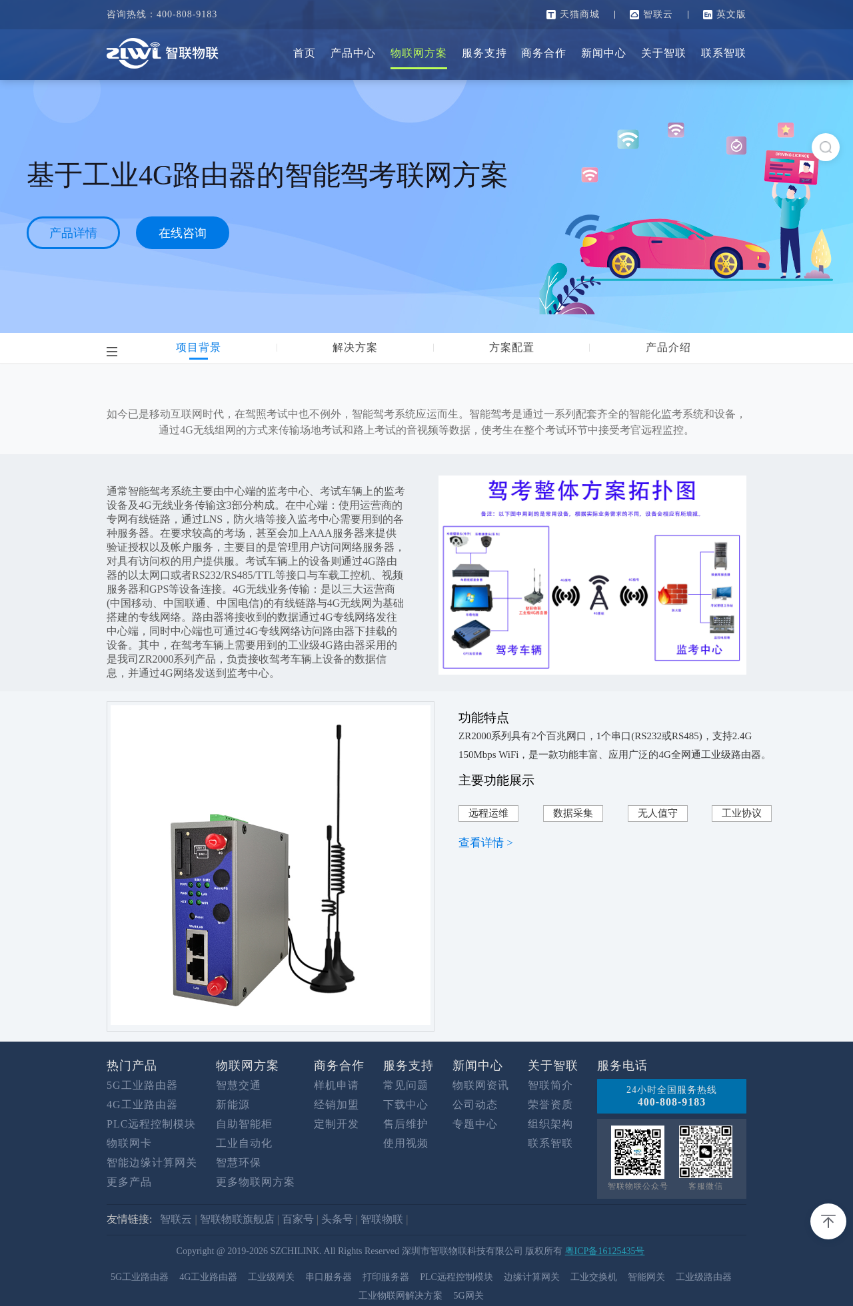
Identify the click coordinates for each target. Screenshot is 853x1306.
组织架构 (550, 1124)
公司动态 (475, 1104)
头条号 (337, 1219)
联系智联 (723, 53)
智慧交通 (238, 1085)
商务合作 (543, 53)
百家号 (298, 1219)
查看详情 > (485, 842)
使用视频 (405, 1143)
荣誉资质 (550, 1104)
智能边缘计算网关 (152, 1162)
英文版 (731, 14)
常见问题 (405, 1085)
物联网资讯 (480, 1085)
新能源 (233, 1104)
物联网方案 (419, 53)
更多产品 (129, 1181)
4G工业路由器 (142, 1104)
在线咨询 (183, 233)
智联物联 (382, 1219)
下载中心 (405, 1104)
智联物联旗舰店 (237, 1219)
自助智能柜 (244, 1124)
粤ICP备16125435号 (605, 1251)
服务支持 (484, 53)
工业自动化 (244, 1143)
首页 (304, 53)
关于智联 (663, 53)
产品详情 (73, 233)
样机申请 (336, 1085)
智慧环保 (238, 1162)
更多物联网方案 (255, 1181)
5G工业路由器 (142, 1085)
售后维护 (405, 1124)
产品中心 (353, 53)
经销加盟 (336, 1104)
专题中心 (475, 1124)
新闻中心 (603, 53)
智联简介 (550, 1085)
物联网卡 (129, 1143)
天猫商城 (580, 14)
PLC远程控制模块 (151, 1124)
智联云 (658, 14)
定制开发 (336, 1124)
